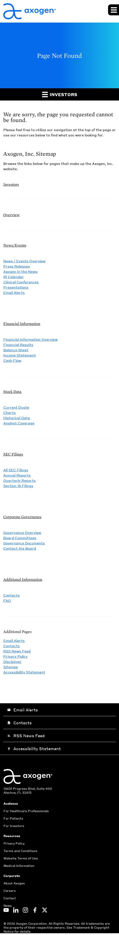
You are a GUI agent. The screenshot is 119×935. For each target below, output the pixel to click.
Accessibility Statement (24, 672)
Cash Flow (12, 360)
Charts (9, 412)
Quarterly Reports (19, 480)
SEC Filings (13, 454)
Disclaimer (12, 661)
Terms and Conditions (20, 851)
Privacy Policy (15, 656)
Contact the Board (19, 548)
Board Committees (19, 538)
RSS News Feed (17, 651)
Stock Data (12, 391)
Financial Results (18, 344)
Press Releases (16, 266)
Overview (11, 214)
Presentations (15, 287)
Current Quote (16, 407)
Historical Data (16, 417)
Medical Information (19, 866)
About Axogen (14, 883)
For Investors (14, 826)
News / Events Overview (24, 261)
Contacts (11, 595)
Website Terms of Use (21, 858)
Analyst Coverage (18, 423)
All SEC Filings (15, 470)
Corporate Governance (22, 516)
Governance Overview (22, 532)
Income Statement (19, 355)
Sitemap (10, 667)
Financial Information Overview (30, 339)
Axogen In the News (20, 271)
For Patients (13, 818)
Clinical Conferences (21, 282)
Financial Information (21, 323)
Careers (10, 891)
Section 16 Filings (18, 485)
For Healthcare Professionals (26, 811)
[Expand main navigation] (113, 9)
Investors (59, 94)
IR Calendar (13, 276)
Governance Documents (24, 543)
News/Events (14, 245)
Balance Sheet (15, 350)
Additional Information (22, 579)
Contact (10, 898)
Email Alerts (14, 292)
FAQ (7, 600)
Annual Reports (17, 475)
